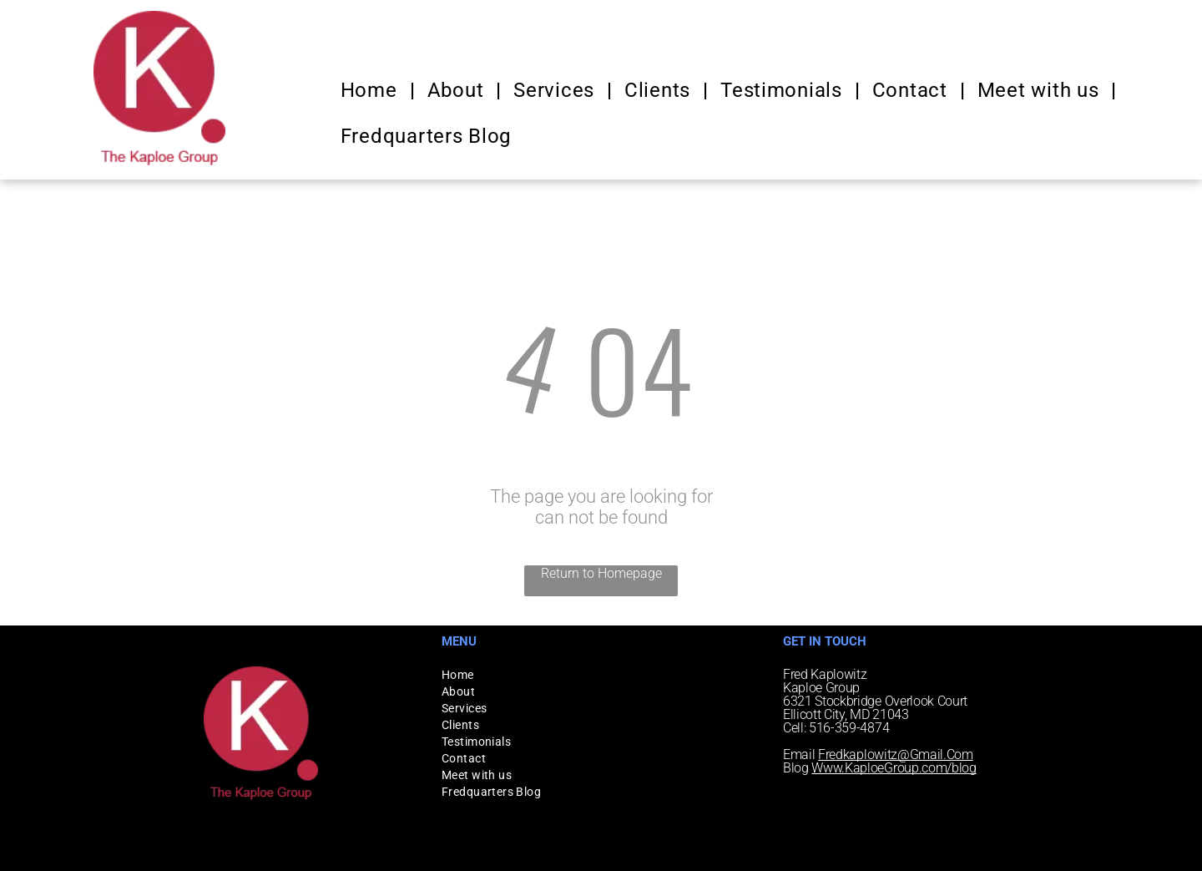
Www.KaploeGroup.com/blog (893, 768)
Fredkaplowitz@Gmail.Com (895, 754)
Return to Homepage (601, 573)
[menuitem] (371, 90)
